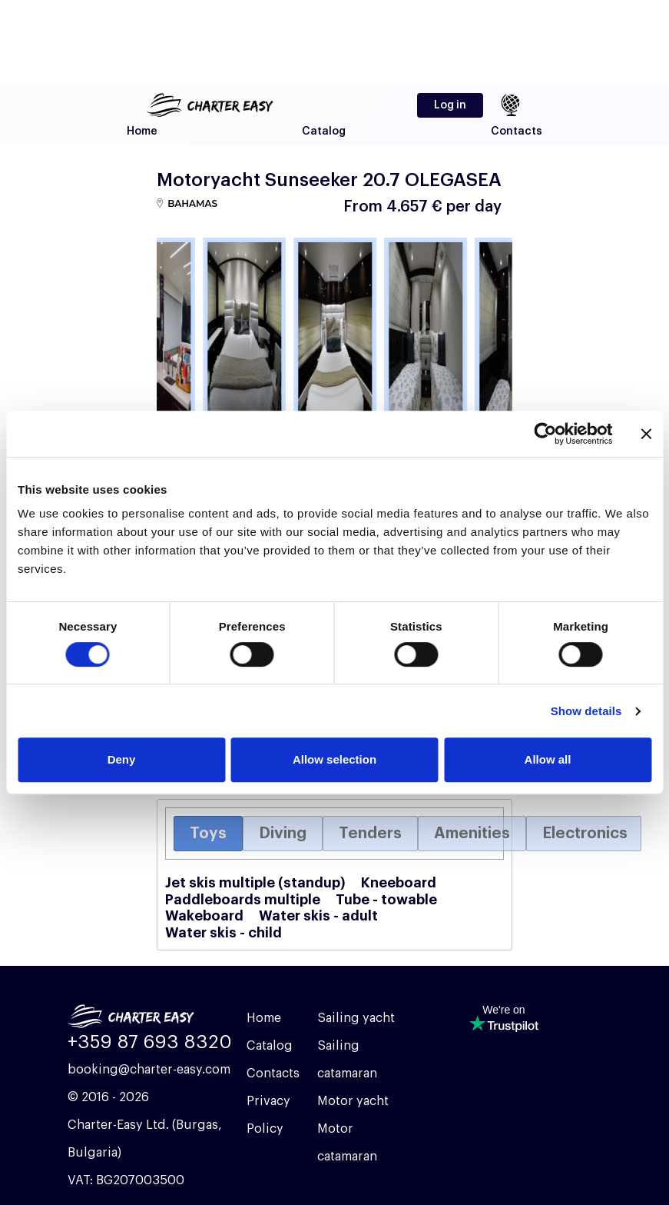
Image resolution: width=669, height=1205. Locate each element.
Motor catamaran (347, 1143)
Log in (450, 105)
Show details (586, 710)
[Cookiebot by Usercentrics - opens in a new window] (545, 433)
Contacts (516, 131)
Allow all (548, 759)
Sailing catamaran (347, 1060)
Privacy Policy (268, 1115)
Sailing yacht (356, 1018)
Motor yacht (353, 1101)
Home (142, 131)
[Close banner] (646, 433)
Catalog (324, 131)
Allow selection (334, 759)
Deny (122, 759)
